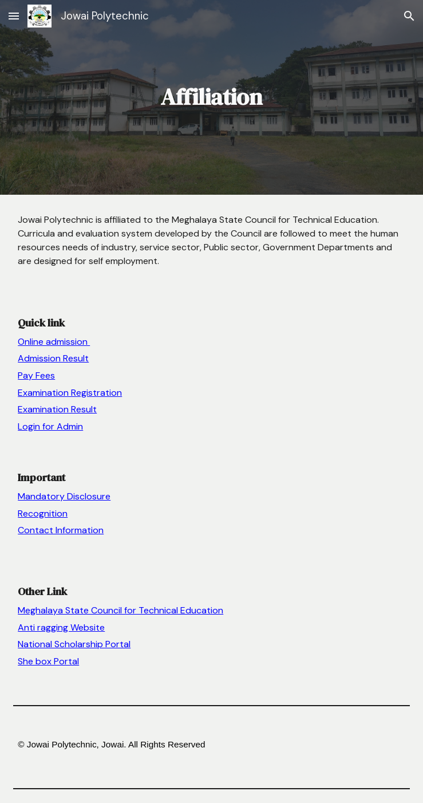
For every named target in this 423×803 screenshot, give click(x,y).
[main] (211, 97)
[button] (13, 16)
